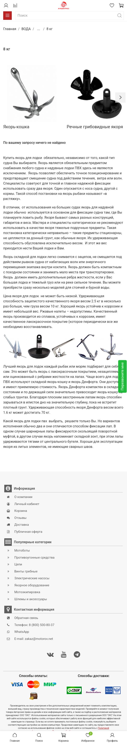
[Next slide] (120, 97)
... (38, 29)
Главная (9, 29)
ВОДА (26, 29)
